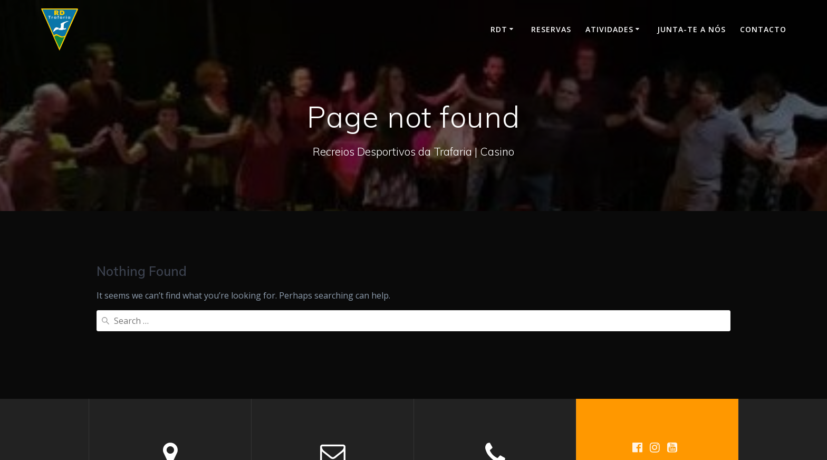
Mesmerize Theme (665, 398)
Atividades (609, 29)
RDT (499, 29)
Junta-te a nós (691, 29)
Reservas (551, 29)
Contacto (763, 29)
